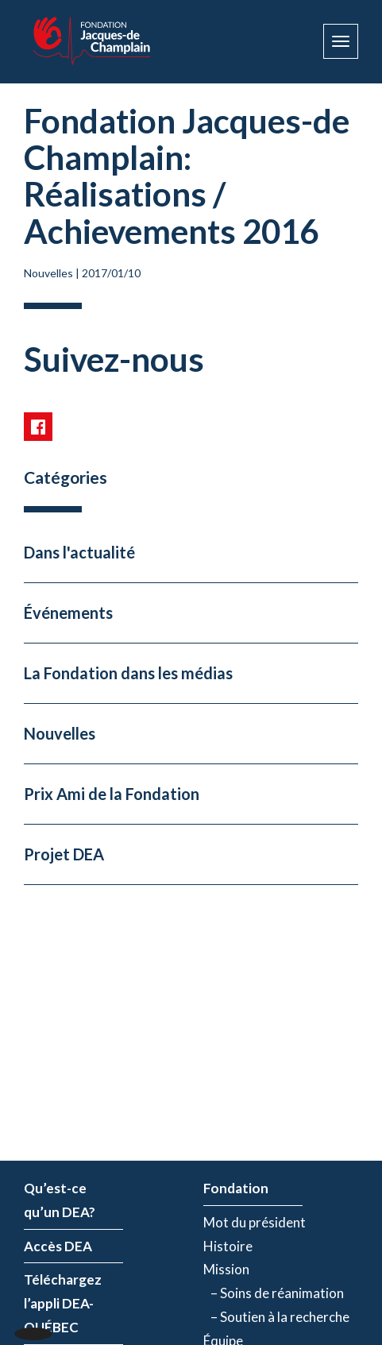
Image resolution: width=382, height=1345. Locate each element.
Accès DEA (58, 1246)
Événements (68, 612)
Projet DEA (64, 854)
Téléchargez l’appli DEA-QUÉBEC (63, 1303)
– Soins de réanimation (273, 1293)
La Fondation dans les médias (128, 672)
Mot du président (254, 1222)
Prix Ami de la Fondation (111, 793)
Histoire (228, 1246)
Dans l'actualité (79, 552)
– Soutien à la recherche (276, 1316)
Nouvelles (48, 273)
